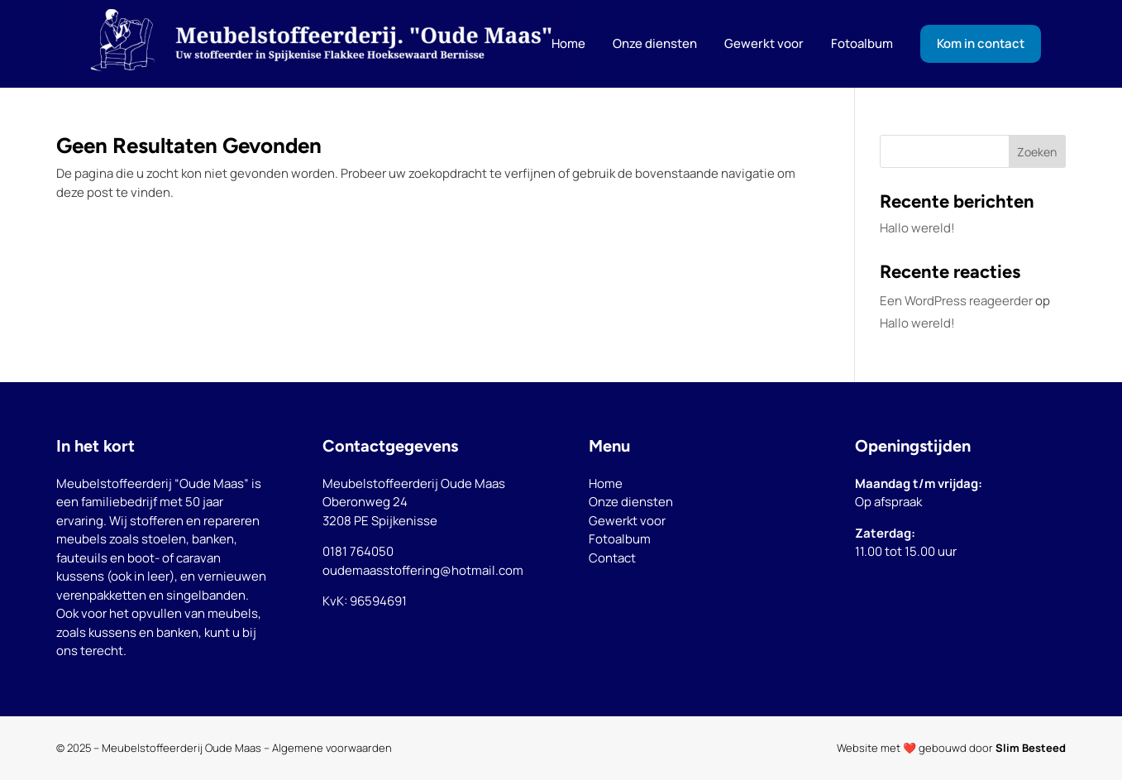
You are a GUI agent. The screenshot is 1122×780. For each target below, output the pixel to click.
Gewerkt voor (627, 520)
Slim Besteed (1030, 747)
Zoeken (1037, 152)
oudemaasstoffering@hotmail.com (422, 570)
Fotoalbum (620, 539)
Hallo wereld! (917, 228)
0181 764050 (358, 551)
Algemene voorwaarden (332, 747)
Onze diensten (631, 501)
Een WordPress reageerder (956, 300)
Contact (612, 558)
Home (606, 483)
